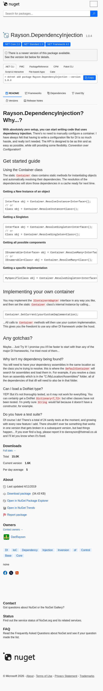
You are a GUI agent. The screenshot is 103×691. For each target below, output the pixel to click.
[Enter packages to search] (46, 14)
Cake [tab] (52, 72)
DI (6, 550)
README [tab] (12, 93)
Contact (9, 603)
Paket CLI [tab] (68, 66)
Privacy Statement (66, 676)
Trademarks (87, 676)
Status (8, 616)
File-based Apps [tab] (37, 72)
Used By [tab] (78, 93)
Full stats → (9, 450)
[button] (89, 77)
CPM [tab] (55, 66)
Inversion (63, 550)
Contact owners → (13, 529)
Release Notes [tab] (33, 100)
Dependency (30, 550)
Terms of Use (44, 676)
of (75, 550)
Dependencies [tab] (56, 93)
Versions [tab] (12, 100)
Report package (17, 514)
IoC (15, 550)
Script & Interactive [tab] (14, 72)
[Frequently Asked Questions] (6, 629)
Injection (48, 550)
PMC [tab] (21, 66)
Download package (19, 493)
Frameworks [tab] (33, 93)
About (30, 676)
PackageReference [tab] (38, 66)
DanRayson (18, 536)
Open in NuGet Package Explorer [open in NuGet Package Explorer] (27, 500)
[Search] (93, 14)
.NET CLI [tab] (9, 66)
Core (19, 555)
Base (8, 555)
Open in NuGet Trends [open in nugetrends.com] (21, 507)
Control (85, 550)
